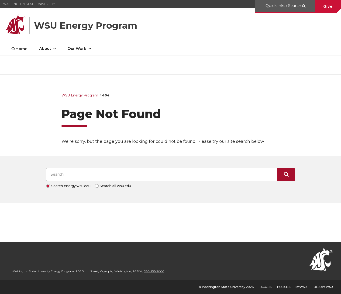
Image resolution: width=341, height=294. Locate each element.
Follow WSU (322, 287)
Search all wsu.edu (115, 186)
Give (327, 6)
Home (22, 49)
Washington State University (29, 4)
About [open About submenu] (45, 48)
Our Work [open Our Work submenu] (77, 48)
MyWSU (301, 287)
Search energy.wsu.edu (70, 186)
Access (266, 287)
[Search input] (161, 174)
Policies (283, 287)
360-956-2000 (154, 271)
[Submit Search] (286, 174)
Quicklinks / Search (283, 5)
